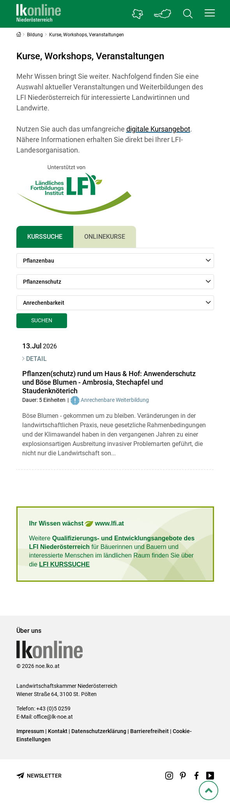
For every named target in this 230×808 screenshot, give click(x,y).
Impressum (30, 731)
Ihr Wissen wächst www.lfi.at (76, 524)
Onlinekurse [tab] (104, 236)
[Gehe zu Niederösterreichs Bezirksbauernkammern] (137, 14)
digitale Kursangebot (158, 129)
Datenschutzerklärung (98, 731)
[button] (210, 12)
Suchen (41, 320)
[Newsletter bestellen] (39, 776)
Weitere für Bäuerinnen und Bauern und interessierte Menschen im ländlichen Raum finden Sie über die (112, 551)
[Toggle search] (188, 14)
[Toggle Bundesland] (163, 14)
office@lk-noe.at (53, 717)
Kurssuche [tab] (44, 236)
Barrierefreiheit (149, 731)
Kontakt (57, 731)
